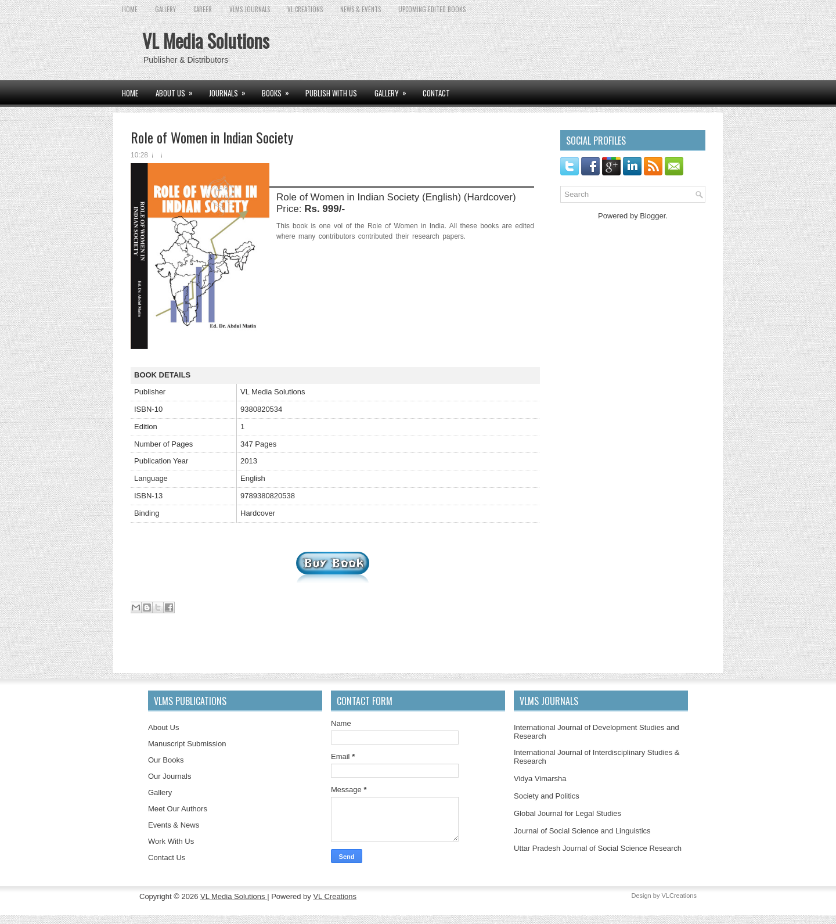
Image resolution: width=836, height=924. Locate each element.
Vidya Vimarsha (540, 778)
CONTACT (436, 93)
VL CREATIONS (305, 9)
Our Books (165, 760)
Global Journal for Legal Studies (567, 813)
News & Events (360, 9)
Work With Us (171, 841)
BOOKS (279, 89)
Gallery (160, 792)
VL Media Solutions (205, 40)
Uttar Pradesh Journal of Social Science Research (598, 848)
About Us (163, 727)
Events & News (173, 825)
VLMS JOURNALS (249, 9)
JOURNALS (231, 89)
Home (130, 9)
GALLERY (165, 9)
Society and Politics (546, 796)
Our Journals (169, 776)
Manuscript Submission (187, 743)
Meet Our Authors (177, 808)
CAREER (202, 9)
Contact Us (166, 857)
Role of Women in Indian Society (212, 137)
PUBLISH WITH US (331, 93)
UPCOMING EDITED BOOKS (432, 9)
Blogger (652, 215)
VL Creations (334, 896)
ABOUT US (178, 89)
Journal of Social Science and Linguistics (582, 830)
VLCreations (679, 895)
